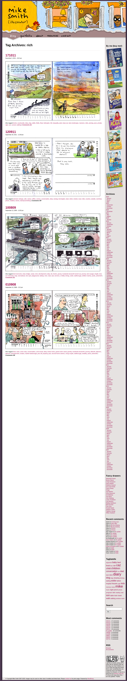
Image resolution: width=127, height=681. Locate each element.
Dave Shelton (110, 483)
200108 (108, 624)
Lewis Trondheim (111, 499)
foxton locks (51, 351)
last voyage (90, 274)
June (108, 247)
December (110, 208)
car (114, 565)
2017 (107, 237)
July (108, 249)
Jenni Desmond (110, 493)
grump (60, 274)
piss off (40, 353)
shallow (12, 200)
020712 (108, 639)
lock (100, 274)
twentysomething (25, 200)
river (45, 275)
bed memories (17, 274)
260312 (108, 637)
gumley (69, 351)
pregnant (109, 592)
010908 (10, 284)
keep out (65, 123)
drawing (116, 578)
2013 (107, 322)
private (100, 123)
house (114, 583)
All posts (108, 648)
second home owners (58, 353)
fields (37, 123)
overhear (99, 199)
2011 (107, 365)
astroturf (15, 199)
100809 (10, 207)
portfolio (26, 37)
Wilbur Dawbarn (110, 513)
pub (50, 353)
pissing (91, 123)
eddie (33, 123)
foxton (55, 274)
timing (67, 275)
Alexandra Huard (111, 478)
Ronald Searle (110, 508)
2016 (107, 259)
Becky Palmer (110, 480)
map (15, 275)
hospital (108, 584)
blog (13, 37)
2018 (107, 228)
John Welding (110, 498)
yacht (89, 353)
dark (107, 575)
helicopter (47, 123)
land (70, 123)
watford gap (77, 275)
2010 (107, 386)
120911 (10, 132)
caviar (29, 199)
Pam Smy (109, 506)
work (122, 598)
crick (36, 274)
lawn (67, 199)
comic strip (23, 351)
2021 (107, 213)
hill (51, 123)
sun (10, 125)
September (110, 205)
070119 (113, 528)
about (39, 37)
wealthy (84, 353)
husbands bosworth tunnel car (71, 274)
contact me (68, 678)
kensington (61, 199)
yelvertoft (99, 275)
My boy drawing (115, 525)
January (109, 198)
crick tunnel (39, 351)
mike (86, 123)
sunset (14, 125)
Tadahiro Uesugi (110, 511)
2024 (107, 210)
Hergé (107, 490)
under (71, 275)
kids (123, 583)
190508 (108, 632)
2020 (107, 218)
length (96, 274)
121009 (108, 634)
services (56, 275)
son (108, 595)
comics (38, 199)
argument (109, 562)
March (108, 200)
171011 (10, 55)
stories (17, 200)
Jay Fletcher (109, 491)
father (119, 581)
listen (71, 199)
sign (6, 125)
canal (32, 274)
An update (118, 531)
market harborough (31, 353)
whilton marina (86, 275)
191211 (108, 621)
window (118, 598)
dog (30, 123)
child (108, 568)
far (51, 274)
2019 (107, 221)
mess (113, 587)
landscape (75, 123)
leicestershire (15, 353)
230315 (108, 626)
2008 (107, 428)
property (45, 353)
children (115, 568)
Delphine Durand (111, 485)
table (112, 595)
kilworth (93, 351)
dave (111, 575)
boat (24, 274)
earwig (56, 199)
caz (118, 565)
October (109, 206)
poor (95, 123)
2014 (107, 301)
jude (60, 123)
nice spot (28, 275)
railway (42, 275)
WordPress (90, 678)
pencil (116, 590)
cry (119, 571)
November (110, 255)
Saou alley (114, 523)
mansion (82, 123)
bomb (15, 123)
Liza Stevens (109, 501)
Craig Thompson (110, 482)
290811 (108, 635)
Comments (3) (26, 125)
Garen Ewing (109, 488)
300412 (108, 629)
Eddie (112, 548)
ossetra (88, 199)
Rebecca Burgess (111, 546)
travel (120, 595)
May (108, 214)
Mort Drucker (109, 504)
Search (109, 605)
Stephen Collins (110, 509)
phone (7, 200)
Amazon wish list (118, 673)
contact (66, 37)
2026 (107, 196)
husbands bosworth (79, 351)
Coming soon (115, 522)
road (49, 275)
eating (108, 581)
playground (35, 275)
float (41, 123)
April (108, 201)
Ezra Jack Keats (110, 486)
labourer (7, 353)
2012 (107, 343)
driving (122, 578)
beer (14, 351)
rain (113, 592)
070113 (108, 622)
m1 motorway (9, 275)
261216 (108, 627)
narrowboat (21, 275)
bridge (28, 274)
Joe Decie (109, 496)
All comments (110, 649)
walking (19, 125)
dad (122, 571)
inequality (55, 123)
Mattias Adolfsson (111, 503)
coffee (34, 199)
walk (108, 598)
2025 (107, 203)
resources (52, 37)
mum (107, 590)
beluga (21, 199)
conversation (45, 199)
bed (119, 562)
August (109, 216)
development (42, 274)
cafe (25, 199)
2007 (107, 450)
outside (93, 199)
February (109, 231)
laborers (98, 351)
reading (118, 592)
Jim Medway (109, 495)
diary (26, 123)
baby (114, 562)
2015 (107, 280)
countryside (20, 123)
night (111, 590)
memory (108, 587)
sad (52, 275)
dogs (111, 578)
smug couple (69, 353)
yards (93, 275)
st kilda (62, 275)
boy (111, 565)
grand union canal (61, 351)
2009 (107, 407)
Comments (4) (10, 277)
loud (79, 199)
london (76, 199)
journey (84, 274)
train (115, 595)
